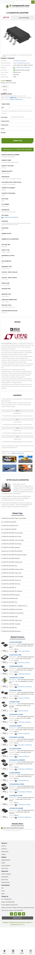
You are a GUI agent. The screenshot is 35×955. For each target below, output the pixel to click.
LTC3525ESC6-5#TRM (15, 795)
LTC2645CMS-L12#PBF (16, 714)
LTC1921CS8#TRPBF (15, 642)
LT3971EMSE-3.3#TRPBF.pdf (24, 745)
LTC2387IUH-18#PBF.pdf (23, 733)
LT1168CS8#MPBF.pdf (22, 780)
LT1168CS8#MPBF (14, 773)
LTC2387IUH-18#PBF (15, 726)
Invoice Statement (5, 865)
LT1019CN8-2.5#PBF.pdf (23, 698)
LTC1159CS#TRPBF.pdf (23, 756)
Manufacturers (5, 876)
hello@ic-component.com (16, 99)
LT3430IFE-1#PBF (14, 702)
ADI (2, 888)
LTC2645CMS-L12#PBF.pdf (24, 722)
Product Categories (6, 874)
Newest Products (5, 882)
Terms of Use (4, 868)
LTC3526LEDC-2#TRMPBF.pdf (25, 769)
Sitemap (3, 854)
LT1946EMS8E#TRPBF (16, 666)
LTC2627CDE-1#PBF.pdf (23, 662)
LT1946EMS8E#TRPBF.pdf (24, 674)
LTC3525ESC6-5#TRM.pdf (23, 804)
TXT (24, 924)
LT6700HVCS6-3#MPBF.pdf (24, 817)
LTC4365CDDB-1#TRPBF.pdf (24, 792)
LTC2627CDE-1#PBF (15, 655)
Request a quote (17, 918)
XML (20, 924)
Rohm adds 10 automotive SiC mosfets (13, 828)
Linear (3, 890)
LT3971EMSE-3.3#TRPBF (16, 737)
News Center (4, 879)
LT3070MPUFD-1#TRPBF (16, 677)
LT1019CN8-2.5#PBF (15, 690)
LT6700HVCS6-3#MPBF (16, 808)
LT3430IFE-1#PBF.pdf (22, 711)
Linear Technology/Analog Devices (21, 63)
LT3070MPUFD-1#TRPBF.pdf (24, 686)
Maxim (3, 893)
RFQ (4, 651)
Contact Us (4, 848)
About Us (3, 846)
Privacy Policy (4, 851)
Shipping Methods (5, 860)
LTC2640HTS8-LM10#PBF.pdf (22, 67)
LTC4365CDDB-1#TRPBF (16, 784)
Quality (3, 862)
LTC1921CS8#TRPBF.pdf (23, 651)
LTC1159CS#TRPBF (15, 748)
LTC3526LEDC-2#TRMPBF (17, 760)
